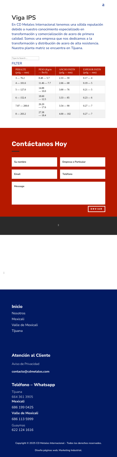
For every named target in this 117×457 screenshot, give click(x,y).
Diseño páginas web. (47, 450)
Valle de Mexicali (25, 325)
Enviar (97, 209)
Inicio (17, 306)
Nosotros (18, 313)
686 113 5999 (22, 419)
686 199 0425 (22, 407)
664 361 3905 (22, 397)
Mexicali (18, 319)
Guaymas (18, 425)
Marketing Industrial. (70, 450)
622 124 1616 (22, 430)
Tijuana (17, 330)
